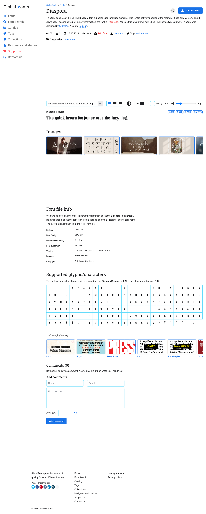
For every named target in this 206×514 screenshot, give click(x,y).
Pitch (48, 356)
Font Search (80, 477)
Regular (83, 26)
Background (159, 103)
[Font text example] (72, 103)
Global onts (16, 6)
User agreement (116, 473)
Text (139, 103)
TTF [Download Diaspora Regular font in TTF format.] (171, 112)
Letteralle (63, 26)
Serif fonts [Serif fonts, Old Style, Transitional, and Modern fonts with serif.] (70, 39)
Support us (80, 497)
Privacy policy (115, 477)
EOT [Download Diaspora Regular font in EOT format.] (179, 112)
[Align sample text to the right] (120, 103)
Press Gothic (112, 356)
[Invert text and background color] (147, 103)
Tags (76, 485)
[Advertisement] (21, 108)
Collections (80, 489)
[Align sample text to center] (115, 103)
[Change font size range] (186, 103)
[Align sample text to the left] (109, 103)
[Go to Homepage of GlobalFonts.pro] (52, 5)
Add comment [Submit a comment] (56, 421)
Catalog (78, 481)
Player (79, 356)
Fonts (77, 473)
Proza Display (174, 356)
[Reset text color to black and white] (129, 103)
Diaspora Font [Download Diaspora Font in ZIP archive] (190, 10)
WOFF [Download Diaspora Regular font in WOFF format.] (188, 112)
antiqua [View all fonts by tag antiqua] (140, 33)
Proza (139, 356)
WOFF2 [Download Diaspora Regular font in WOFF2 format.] (198, 112)
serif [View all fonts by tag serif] (147, 33)
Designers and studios (85, 493)
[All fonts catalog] (62, 5)
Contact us (79, 501)
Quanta (201, 356)
